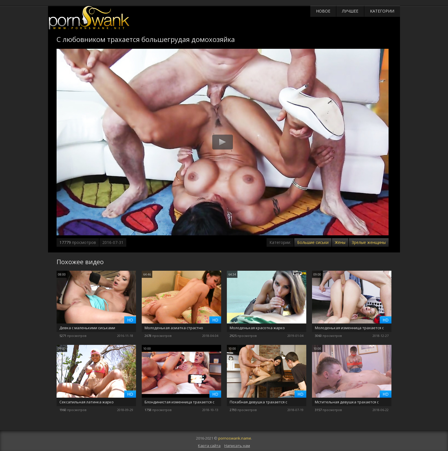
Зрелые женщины (369, 242)
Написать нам (237, 445)
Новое (323, 11)
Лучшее (350, 11)
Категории (382, 11)
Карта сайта (209, 445)
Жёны (340, 242)
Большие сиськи (313, 242)
